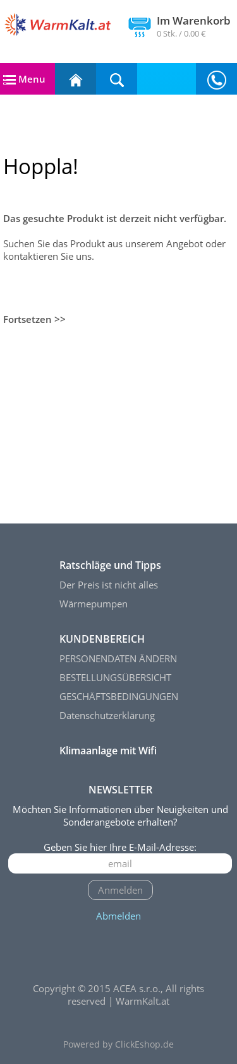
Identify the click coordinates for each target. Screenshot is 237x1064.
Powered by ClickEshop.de (118, 1044)
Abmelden (118, 915)
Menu (24, 79)
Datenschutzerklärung (107, 715)
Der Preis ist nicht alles (108, 584)
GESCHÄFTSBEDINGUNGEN (118, 696)
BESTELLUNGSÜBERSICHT (115, 677)
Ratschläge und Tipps (110, 565)
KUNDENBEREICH (102, 639)
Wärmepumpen (93, 603)
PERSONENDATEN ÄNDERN (118, 658)
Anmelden (120, 890)
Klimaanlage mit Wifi (108, 750)
